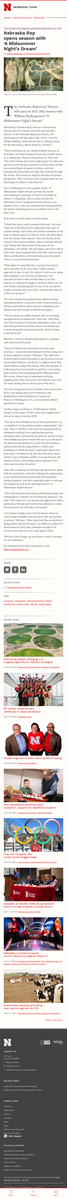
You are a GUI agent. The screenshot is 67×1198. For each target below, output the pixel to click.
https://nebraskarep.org (16, 549)
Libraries (7, 1118)
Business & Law (24, 717)
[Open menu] (11, 1193)
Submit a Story (12, 1066)
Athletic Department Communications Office (23, 1090)
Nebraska (7, 17)
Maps (6, 1122)
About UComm (12, 1062)
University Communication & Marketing (20, 1086)
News (6, 1126)
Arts (20, 862)
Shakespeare (20, 601)
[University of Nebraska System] (58, 1042)
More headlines (53, 1020)
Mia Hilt (34, 604)
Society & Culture (44, 813)
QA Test (25, 1180)
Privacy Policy (9, 1162)
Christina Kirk (9, 604)
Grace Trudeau (45, 604)
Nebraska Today (25, 7)
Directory (8, 1106)
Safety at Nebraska (12, 1166)
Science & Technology (51, 667)
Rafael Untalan (23, 604)
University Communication (22, 17)
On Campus (9, 601)
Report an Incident (12, 1135)
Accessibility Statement (14, 1151)
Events (7, 1114)
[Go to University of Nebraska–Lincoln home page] (7, 7)
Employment (9, 1110)
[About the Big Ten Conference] (45, 1042)
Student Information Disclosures (18, 1170)
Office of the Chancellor (14, 1129)
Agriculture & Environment (29, 667)
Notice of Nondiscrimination (16, 1159)
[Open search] (33, 1193)
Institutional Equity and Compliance (19, 1155)
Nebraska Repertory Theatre (19, 587)
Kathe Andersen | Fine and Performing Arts (28, 53)
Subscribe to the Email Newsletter (21, 1070)
